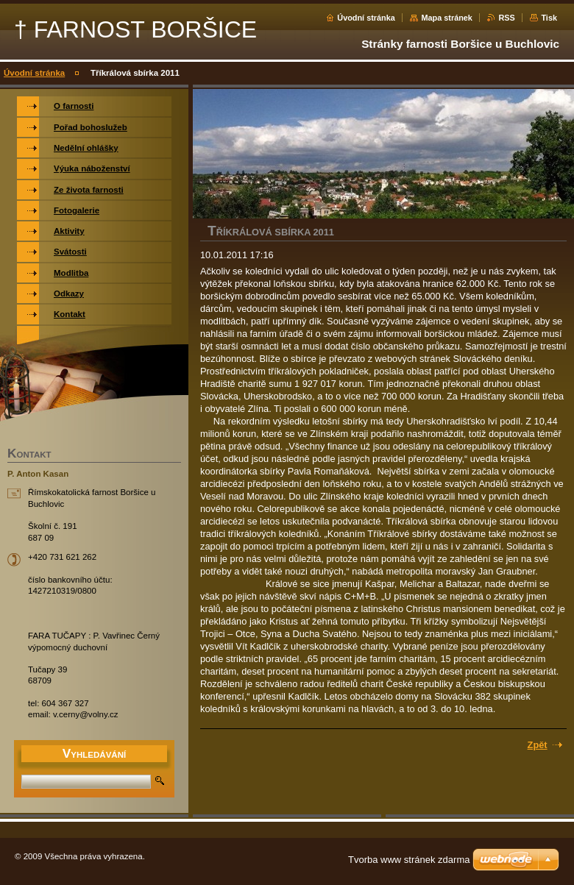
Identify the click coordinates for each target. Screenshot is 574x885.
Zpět (538, 744)
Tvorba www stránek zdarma (409, 859)
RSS (506, 17)
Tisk (549, 17)
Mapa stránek (446, 17)
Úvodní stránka (366, 17)
